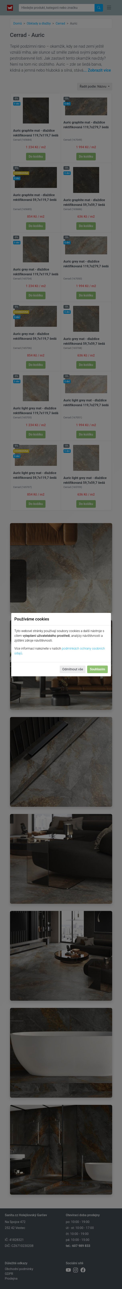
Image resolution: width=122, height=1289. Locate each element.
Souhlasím (97, 669)
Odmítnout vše (72, 669)
